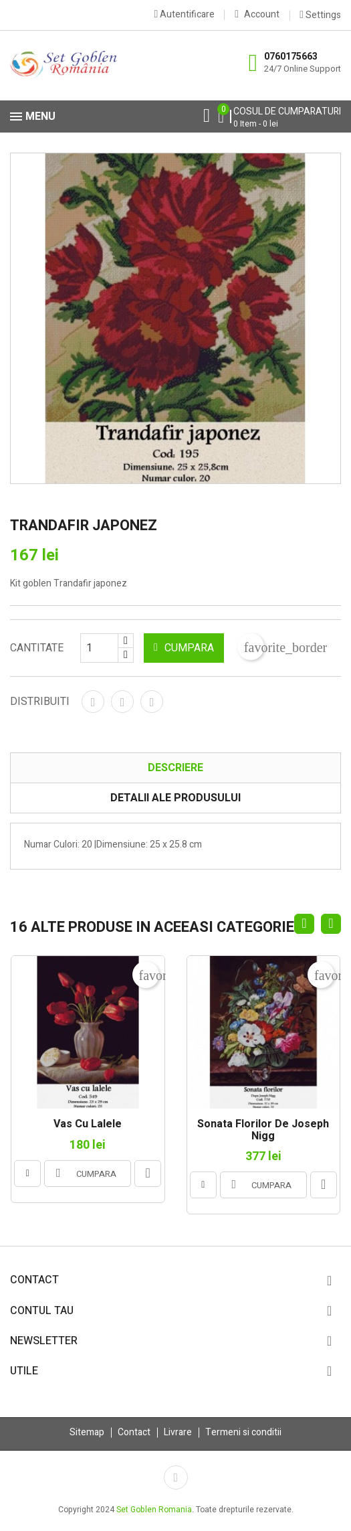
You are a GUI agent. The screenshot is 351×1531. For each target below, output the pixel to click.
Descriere (175, 768)
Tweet (122, 701)
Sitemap (87, 1432)
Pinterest (151, 701)
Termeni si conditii (243, 1432)
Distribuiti (93, 701)
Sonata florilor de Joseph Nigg (263, 1130)
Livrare (178, 1432)
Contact (134, 1432)
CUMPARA (184, 648)
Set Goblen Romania (154, 1510)
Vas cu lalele (87, 1125)
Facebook (176, 1477)
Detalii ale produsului (175, 798)
